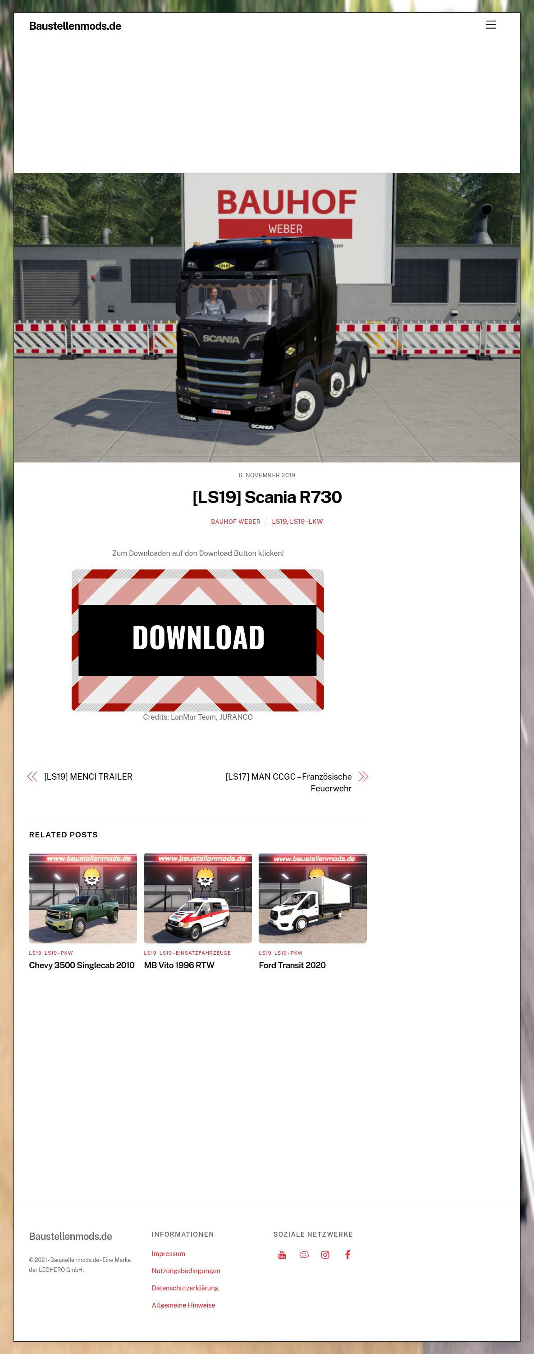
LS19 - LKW (306, 521)
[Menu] (491, 25)
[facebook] (348, 1253)
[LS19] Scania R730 (267, 497)
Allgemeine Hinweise (183, 1305)
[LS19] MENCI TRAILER (88, 776)
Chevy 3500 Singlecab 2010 (81, 965)
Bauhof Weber (235, 521)
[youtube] (282, 1253)
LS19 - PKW (59, 953)
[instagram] (326, 1253)
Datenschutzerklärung (185, 1288)
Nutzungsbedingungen (186, 1271)
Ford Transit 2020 (292, 965)
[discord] (304, 1253)
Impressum (168, 1253)
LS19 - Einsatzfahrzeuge (195, 953)
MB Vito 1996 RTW (179, 965)
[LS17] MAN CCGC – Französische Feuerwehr (288, 782)
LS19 (279, 521)
